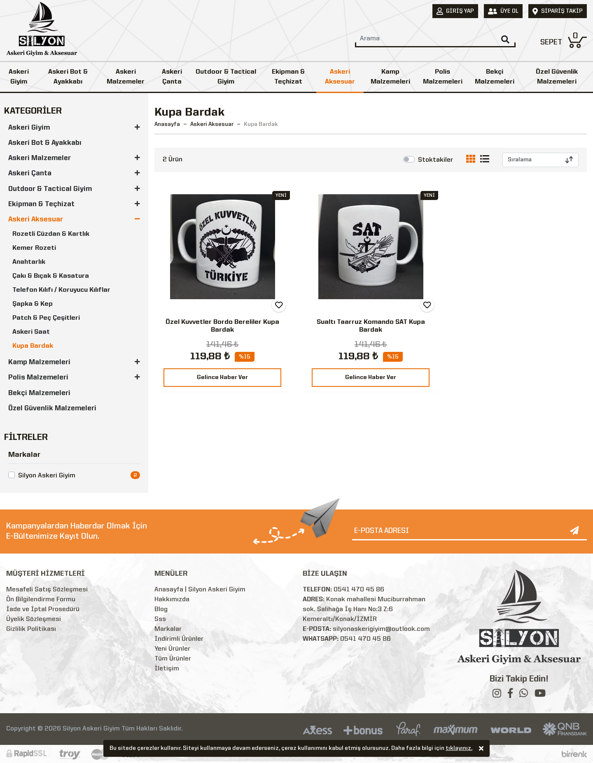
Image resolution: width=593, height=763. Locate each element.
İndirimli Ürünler (178, 639)
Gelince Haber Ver (222, 377)
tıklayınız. (459, 749)
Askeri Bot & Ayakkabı (68, 77)
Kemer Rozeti (34, 248)
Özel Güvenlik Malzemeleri (52, 408)
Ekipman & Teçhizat (288, 77)
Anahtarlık (28, 262)
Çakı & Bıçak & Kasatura (50, 276)
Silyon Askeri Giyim (46, 475)
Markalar (168, 629)
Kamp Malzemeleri (390, 77)
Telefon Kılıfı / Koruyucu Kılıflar (61, 290)
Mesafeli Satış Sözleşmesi (47, 589)
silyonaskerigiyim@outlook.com (381, 629)
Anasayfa (167, 124)
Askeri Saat (31, 332)
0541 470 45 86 (359, 589)
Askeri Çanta (172, 77)
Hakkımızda (171, 599)
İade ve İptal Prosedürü (42, 609)
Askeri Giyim (19, 77)
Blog (161, 609)
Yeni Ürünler (172, 649)
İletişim (166, 668)
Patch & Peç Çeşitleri (46, 318)
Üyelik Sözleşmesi (33, 619)
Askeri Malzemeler (126, 77)
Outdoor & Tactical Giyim (226, 77)
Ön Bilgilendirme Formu (40, 599)
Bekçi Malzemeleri (494, 77)
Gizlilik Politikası (31, 629)
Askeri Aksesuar (340, 77)
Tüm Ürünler (172, 659)
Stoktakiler (435, 160)
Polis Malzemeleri (442, 77)
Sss (160, 619)
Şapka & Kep (32, 304)
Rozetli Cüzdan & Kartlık (50, 234)
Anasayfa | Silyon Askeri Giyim (199, 589)
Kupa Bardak (32, 346)
